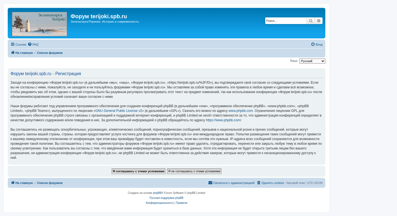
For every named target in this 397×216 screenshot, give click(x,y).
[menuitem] (33, 44)
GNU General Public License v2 (118, 111)
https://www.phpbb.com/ (223, 120)
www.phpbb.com (241, 111)
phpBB (157, 192)
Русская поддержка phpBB (166, 197)
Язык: (294, 60)
